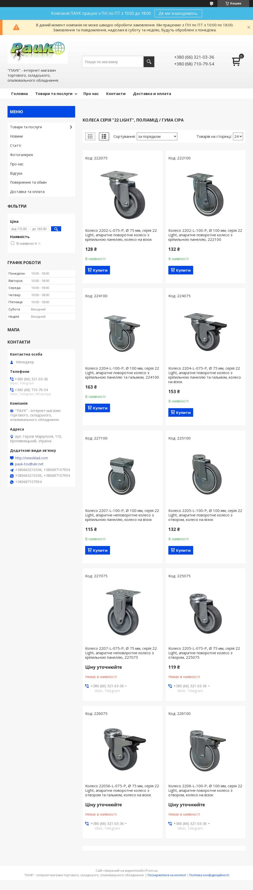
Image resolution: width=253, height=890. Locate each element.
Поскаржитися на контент (167, 875)
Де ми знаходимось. (178, 13)
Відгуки (16, 173)
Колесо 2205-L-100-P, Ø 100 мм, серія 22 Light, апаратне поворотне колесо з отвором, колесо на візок (205, 515)
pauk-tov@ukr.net (29, 464)
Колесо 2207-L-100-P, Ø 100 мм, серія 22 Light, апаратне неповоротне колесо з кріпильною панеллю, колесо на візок (122, 515)
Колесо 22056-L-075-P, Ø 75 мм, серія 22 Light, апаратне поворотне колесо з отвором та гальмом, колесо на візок (122, 790)
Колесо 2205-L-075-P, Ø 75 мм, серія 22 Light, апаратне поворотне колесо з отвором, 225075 (204, 652)
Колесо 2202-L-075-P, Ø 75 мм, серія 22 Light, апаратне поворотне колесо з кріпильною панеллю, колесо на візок (121, 235)
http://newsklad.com (31, 458)
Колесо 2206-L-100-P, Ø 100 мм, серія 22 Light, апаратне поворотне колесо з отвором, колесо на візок (205, 790)
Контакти (115, 93)
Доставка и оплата (152, 93)
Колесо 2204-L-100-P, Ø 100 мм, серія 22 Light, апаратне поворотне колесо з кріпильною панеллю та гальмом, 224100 (122, 372)
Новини (16, 136)
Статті (15, 145)
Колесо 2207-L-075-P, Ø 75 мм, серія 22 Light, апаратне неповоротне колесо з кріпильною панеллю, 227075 (121, 652)
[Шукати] (149, 61)
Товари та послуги (53, 93)
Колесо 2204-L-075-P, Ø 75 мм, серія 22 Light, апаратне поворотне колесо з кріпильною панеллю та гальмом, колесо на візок (204, 375)
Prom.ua (152, 870)
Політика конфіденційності (209, 875)
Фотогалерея (21, 154)
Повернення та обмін (28, 182)
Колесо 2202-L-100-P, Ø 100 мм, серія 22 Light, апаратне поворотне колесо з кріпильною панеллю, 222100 (205, 235)
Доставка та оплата (27, 191)
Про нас (91, 93)
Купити (100, 270)
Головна (19, 93)
